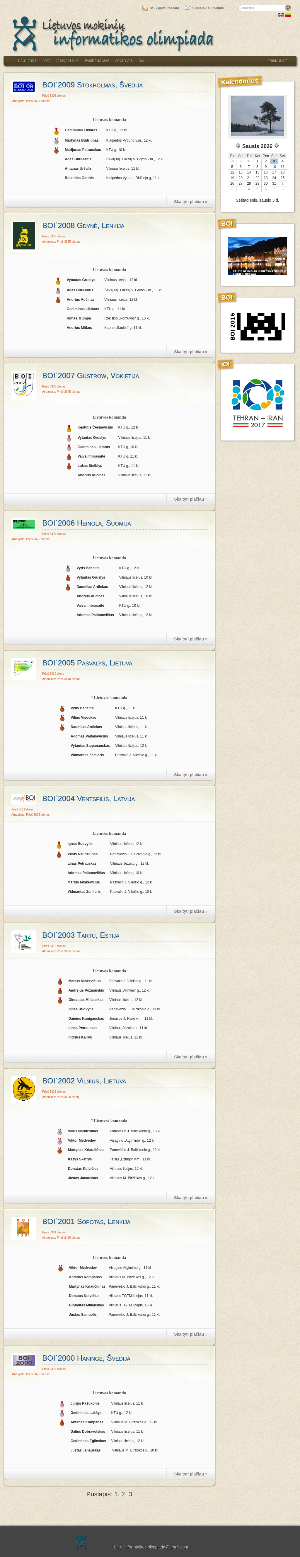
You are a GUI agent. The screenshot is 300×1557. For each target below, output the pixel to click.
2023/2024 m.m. (67, 60)
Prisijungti (277, 60)
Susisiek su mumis (204, 8)
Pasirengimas (97, 60)
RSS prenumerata (160, 8)
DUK (142, 60)
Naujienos (27, 60)
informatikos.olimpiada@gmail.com (156, 1547)
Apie (46, 60)
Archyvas (124, 60)
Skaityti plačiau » (190, 201)
